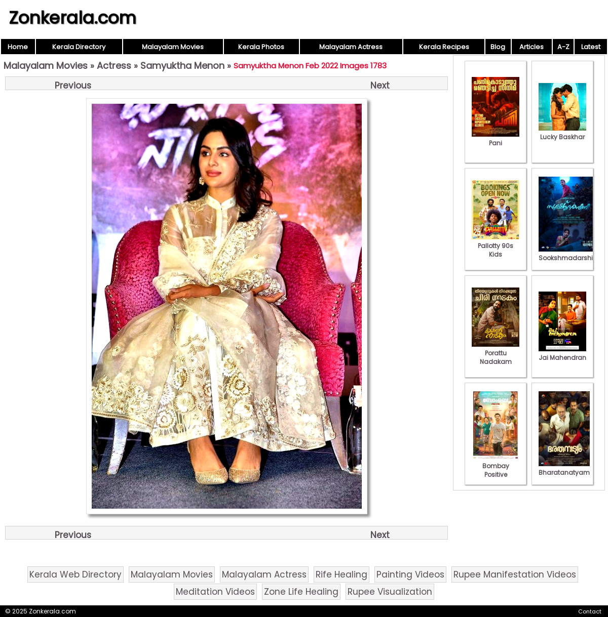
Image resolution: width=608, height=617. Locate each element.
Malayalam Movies (173, 47)
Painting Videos (410, 574)
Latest (590, 47)
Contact (589, 611)
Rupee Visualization (390, 592)
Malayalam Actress (351, 47)
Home (18, 47)
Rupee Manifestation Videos (514, 574)
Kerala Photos (261, 47)
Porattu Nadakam (495, 353)
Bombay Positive (495, 466)
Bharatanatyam (564, 468)
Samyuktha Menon (182, 65)
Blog (497, 47)
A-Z (563, 47)
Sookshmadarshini (568, 253)
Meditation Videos (215, 592)
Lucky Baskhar (562, 132)
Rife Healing (341, 574)
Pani (495, 138)
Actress (114, 65)
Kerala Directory (78, 47)
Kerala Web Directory (75, 574)
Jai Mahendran (562, 353)
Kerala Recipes (444, 47)
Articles (531, 47)
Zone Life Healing (301, 592)
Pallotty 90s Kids (495, 246)
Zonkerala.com (72, 18)
